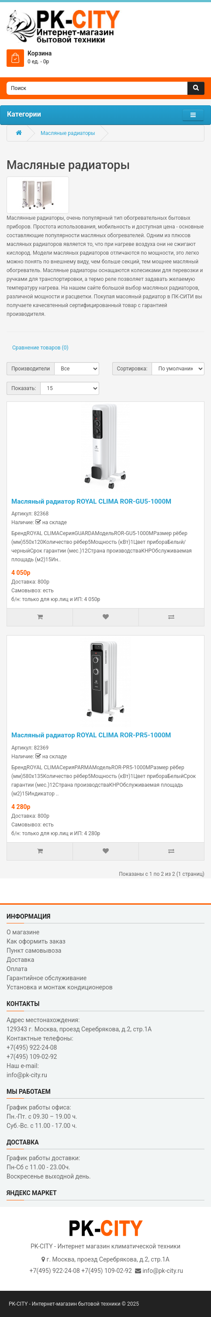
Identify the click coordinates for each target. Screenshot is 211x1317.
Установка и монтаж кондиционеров (60, 987)
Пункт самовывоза (34, 950)
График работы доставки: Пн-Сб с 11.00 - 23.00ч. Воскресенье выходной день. (49, 1167)
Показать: (23, 388)
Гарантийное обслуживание (46, 978)
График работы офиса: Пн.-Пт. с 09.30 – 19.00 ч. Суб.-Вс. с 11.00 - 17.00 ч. (42, 1116)
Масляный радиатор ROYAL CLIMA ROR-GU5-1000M (91, 501)
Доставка (20, 959)
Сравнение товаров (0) (40, 348)
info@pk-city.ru (162, 1270)
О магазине (23, 932)
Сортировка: (132, 369)
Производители (30, 369)
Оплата (17, 968)
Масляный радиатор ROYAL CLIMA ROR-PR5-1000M (91, 735)
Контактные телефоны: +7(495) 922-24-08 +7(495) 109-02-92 (40, 1047)
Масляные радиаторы (68, 133)
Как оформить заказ (36, 941)
